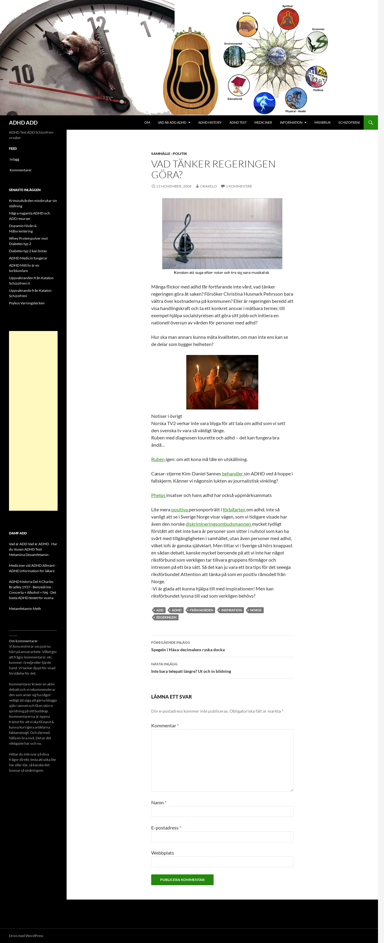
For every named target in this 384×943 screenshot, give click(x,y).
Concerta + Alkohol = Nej (28, 592)
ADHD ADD (23, 122)
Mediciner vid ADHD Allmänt (32, 565)
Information (291, 122)
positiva (180, 509)
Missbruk (322, 122)
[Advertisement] (33, 421)
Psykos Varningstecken (27, 303)
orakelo (208, 186)
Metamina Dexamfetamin (29, 554)
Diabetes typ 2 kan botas (28, 251)
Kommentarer (21, 170)
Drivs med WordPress (26, 935)
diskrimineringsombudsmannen (219, 524)
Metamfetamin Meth (25, 608)
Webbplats (162, 853)
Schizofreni (349, 122)
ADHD (177, 610)
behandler (233, 473)
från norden (201, 610)
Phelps (158, 495)
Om (147, 122)
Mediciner (263, 122)
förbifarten (234, 509)
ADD (160, 610)
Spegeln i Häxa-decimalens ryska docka (222, 645)
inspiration (231, 610)
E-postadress (166, 827)
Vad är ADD (18, 544)
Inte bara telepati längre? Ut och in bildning (222, 667)
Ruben (158, 459)
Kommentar (165, 725)
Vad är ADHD (38, 544)
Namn (158, 802)
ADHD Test (238, 122)
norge (256, 610)
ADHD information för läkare (32, 571)
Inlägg (14, 159)
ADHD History (210, 122)
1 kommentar (239, 186)
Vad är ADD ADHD (172, 122)
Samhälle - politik (169, 153)
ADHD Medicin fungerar (28, 258)
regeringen (166, 617)
